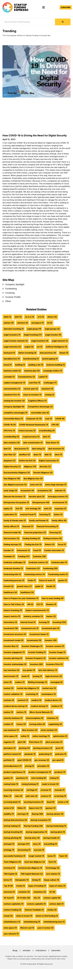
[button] (43, 7)
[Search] (28, 22)
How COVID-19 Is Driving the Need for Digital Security (34, 135)
